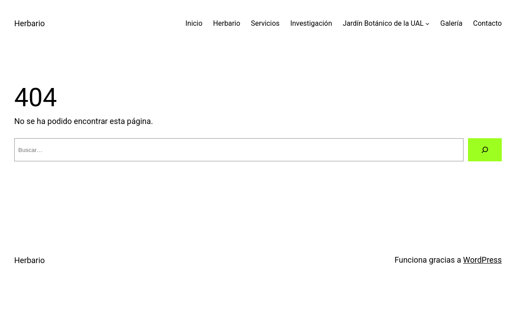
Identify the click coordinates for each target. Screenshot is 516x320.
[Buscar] (485, 149)
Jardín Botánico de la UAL (383, 23)
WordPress (482, 259)
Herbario (29, 23)
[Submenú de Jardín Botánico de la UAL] (427, 23)
